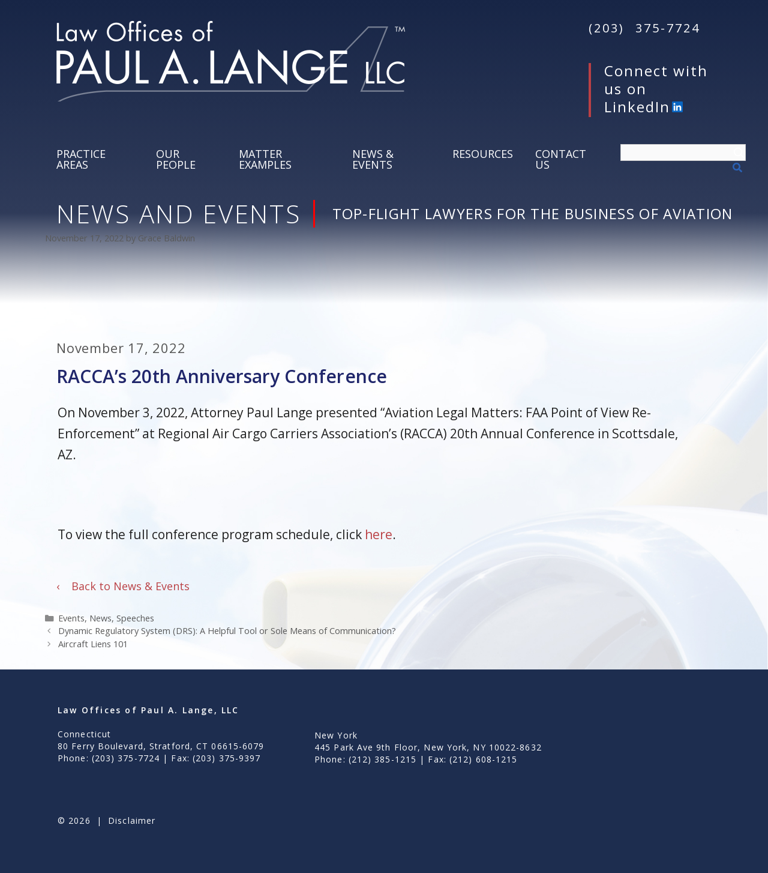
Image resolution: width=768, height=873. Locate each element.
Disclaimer (131, 820)
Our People (176, 159)
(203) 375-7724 (644, 28)
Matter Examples (265, 159)
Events (71, 618)
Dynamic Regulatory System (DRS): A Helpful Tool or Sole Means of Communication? (227, 630)
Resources (482, 153)
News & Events (373, 159)
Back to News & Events (123, 586)
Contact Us (560, 159)
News (100, 618)
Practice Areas (81, 159)
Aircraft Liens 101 (93, 644)
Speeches (135, 618)
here (378, 534)
